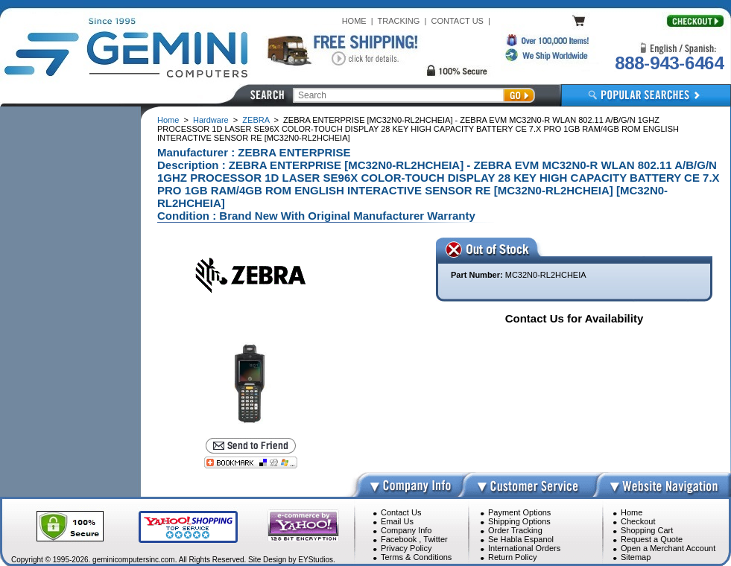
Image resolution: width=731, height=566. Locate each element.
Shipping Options (519, 521)
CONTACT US (457, 20)
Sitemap (636, 557)
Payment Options (519, 512)
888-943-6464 (669, 63)
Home (168, 119)
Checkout (638, 521)
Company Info (406, 530)
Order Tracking (515, 530)
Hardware (211, 119)
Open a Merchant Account (668, 548)
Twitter (435, 539)
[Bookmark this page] (250, 462)
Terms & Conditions (416, 557)
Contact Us (401, 512)
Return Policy (512, 557)
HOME (354, 20)
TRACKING (399, 20)
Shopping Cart (647, 530)
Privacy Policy (406, 548)
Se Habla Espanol (521, 539)
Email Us (397, 521)
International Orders (524, 548)
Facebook (399, 539)
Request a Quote (652, 539)
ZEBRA (255, 119)
